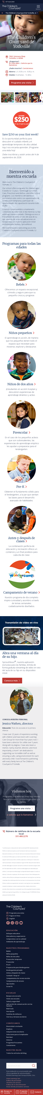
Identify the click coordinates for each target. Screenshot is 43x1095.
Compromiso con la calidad (16, 939)
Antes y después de (21, 539)
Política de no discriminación (16, 1085)
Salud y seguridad (13, 1001)
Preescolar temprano (14, 959)
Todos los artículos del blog (16, 1053)
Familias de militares (14, 1014)
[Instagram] (12, 923)
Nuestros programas (17, 948)
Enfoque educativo (13, 933)
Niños (21, 333)
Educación (12, 930)
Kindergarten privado (14, 970)
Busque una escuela (13, 996)
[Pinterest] (16, 923)
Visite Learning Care (13, 1078)
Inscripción (10, 1011)
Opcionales (10, 984)
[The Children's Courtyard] (15, 908)
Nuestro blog (13, 1050)
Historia (9, 1040)
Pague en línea (14, 916)
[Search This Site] (21, 1066)
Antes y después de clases (15, 973)
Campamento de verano (15, 981)
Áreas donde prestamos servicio (17, 1087)
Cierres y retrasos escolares (16, 1017)
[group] (7, 97)
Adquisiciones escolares (15, 1032)
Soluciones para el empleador (17, 1034)
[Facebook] (8, 923)
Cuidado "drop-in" (13, 975)
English (12, 918)
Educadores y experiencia (15, 936)
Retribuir (9, 1037)
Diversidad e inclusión (14, 1026)
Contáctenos (28, 68)
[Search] (33, 1065)
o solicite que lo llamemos (20, 814)
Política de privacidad (13, 1080)
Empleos (9, 1029)
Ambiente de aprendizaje (15, 942)
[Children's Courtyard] (11, 7)
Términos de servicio (13, 1083)
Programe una (22, 82)
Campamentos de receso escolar (18, 978)
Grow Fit (9, 986)
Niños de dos (21, 384)
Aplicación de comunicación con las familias (19, 1005)
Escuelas (11, 993)
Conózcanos (13, 1023)
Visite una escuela (12, 999)
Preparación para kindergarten (17, 967)
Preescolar (10, 962)
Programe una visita (16, 913)
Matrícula (9, 1009)
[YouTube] (21, 923)
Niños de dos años (12, 956)
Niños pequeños (12, 954)
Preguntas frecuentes (14, 1042)
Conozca (12, 680)
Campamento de (21, 592)
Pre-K (8, 965)
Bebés (8, 951)
